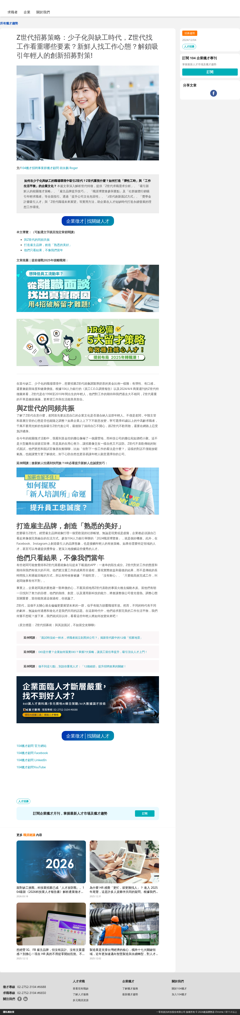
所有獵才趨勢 (9, 23)
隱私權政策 (8, 1011)
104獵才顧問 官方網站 (31, 746)
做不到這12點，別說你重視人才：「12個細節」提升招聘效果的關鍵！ (82, 666)
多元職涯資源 (80, 1000)
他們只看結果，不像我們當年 (43, 250)
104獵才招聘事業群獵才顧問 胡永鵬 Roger (49, 168)
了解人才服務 (80, 994)
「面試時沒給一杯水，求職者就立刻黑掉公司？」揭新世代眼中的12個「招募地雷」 (90, 637)
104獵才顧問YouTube (31, 767)
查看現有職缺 (80, 988)
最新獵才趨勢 (130, 994)
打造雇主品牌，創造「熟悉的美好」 (48, 245)
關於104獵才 (179, 988)
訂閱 (210, 72)
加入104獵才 (179, 994)
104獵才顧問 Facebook (32, 753)
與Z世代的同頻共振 (37, 240)
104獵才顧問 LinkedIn (31, 760)
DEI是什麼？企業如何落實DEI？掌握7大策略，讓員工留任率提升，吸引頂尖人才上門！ (93, 652)
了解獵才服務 (130, 988)
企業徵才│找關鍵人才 (88, 221)
